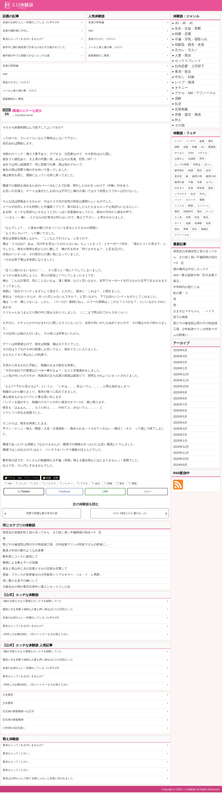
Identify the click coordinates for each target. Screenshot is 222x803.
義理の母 (197, 176)
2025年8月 (180, 398)
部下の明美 (180, 317)
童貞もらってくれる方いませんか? (23, 39)
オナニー (181, 87)
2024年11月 (181, 452)
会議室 (192, 158)
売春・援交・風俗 (188, 114)
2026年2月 (180, 362)
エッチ (22, 483)
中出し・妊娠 (184, 77)
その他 (180, 125)
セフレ (209, 182)
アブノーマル (181, 234)
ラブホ (84, 483)
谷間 (188, 217)
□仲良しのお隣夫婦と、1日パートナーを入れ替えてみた (35, 634)
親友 (210, 188)
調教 (176, 146)
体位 (176, 229)
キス (36, 483)
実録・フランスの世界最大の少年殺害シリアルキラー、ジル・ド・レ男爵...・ (54, 574)
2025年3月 (180, 428)
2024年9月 (180, 464)
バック (178, 199)
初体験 (198, 223)
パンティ (68, 483)
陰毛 (205, 217)
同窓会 (196, 164)
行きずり (179, 188)
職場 (134, 483)
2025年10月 (181, 386)
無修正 (204, 229)
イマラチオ (180, 193)
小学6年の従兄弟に (14, 728)
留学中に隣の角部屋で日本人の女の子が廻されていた (34, 47)
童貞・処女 (183, 71)
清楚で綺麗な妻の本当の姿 (41, 513)
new (90, 30)
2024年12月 (181, 446)
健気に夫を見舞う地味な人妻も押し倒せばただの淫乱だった (38, 609)
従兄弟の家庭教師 (13, 719)
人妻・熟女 (183, 55)
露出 (210, 141)
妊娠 (188, 223)
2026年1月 (180, 368)
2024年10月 (181, 458)
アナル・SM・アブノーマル (23, 477)
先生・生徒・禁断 (188, 28)
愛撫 (201, 199)
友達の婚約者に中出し (16, 30)
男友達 (200, 188)
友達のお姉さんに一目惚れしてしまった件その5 (31, 22)
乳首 (197, 217)
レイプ (178, 141)
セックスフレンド (188, 60)
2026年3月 (180, 356)
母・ (176, 305)
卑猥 (185, 229)
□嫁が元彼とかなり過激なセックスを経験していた (32, 601)
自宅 (208, 170)
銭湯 (190, 170)
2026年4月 (180, 350)
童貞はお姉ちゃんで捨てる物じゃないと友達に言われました (38, 778)
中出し (203, 193)
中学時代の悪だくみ (186, 287)
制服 (109, 483)
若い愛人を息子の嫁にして (20, 580)
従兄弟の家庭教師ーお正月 (18, 711)
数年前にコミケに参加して (20, 556)
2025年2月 (180, 434)
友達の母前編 (96, 22)
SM (10, 483)
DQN (191, 152)
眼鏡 (190, 205)
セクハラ (191, 199)
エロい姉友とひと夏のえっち (130, 513)
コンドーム (203, 205)
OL (202, 146)
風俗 (176, 211)
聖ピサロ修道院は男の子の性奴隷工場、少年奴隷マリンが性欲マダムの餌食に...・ (57, 544)
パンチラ (51, 483)
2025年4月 (180, 422)
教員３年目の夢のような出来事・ (25, 550)
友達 (190, 188)
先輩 (199, 182)
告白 (194, 229)
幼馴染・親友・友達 (189, 44)
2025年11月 (181, 380)
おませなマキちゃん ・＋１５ (193, 311)
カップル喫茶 (181, 164)
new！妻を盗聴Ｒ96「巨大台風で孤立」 (195, 278)
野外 (201, 158)
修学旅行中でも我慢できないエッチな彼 (26, 55)
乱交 (178, 103)
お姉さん (179, 158)
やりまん (179, 152)
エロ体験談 (189, 789)
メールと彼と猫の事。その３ (105, 47)
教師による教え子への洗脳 (20, 562)
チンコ (209, 211)
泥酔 (178, 98)
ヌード (178, 223)
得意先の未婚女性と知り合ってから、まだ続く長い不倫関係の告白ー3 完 (52, 532)
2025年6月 (180, 410)
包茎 (208, 223)
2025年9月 (180, 392)
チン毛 (178, 217)
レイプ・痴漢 (184, 82)
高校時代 (188, 211)
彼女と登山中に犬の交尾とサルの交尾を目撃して (35, 568)
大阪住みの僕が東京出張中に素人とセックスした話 (36, 586)
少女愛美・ (9, 694)
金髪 (185, 146)
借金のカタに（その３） (102, 39)
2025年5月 (180, 416)
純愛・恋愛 (52, 477)
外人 (178, 120)
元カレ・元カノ (186, 50)
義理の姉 (211, 176)
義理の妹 (179, 182)
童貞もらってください (16, 761)
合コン (208, 164)
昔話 (199, 211)
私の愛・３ (180, 293)
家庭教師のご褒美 (98, 55)
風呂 (199, 170)
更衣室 (178, 176)
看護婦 (211, 146)
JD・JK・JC (184, 23)
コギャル (202, 152)
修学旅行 (179, 170)
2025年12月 (181, 374)
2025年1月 (180, 440)
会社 (97, 483)
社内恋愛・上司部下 (189, 66)
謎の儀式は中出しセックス (190, 269)
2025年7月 (180, 404)
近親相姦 (181, 109)
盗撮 (201, 141)
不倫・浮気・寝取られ (191, 39)
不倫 (190, 182)
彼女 (121, 483)
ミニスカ (179, 205)
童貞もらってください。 (17, 753)
